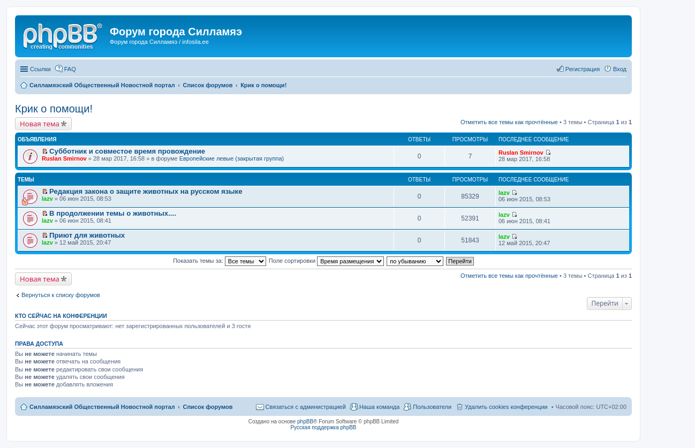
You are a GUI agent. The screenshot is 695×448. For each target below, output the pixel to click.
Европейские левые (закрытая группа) (231, 158)
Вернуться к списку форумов (60, 295)
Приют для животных (87, 235)
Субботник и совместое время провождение (127, 151)
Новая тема (39, 123)
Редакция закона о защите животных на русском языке (145, 191)
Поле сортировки (326, 260)
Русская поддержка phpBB (323, 427)
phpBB (305, 421)
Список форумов (207, 407)
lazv (47, 198)
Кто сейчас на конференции (61, 316)
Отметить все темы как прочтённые (509, 122)
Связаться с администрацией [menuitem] (306, 407)
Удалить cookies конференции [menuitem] (506, 407)
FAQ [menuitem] (70, 69)
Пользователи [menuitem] (432, 407)
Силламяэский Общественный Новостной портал (102, 407)
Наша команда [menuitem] (379, 407)
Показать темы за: (219, 260)
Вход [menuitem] (619, 69)
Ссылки (40, 69)
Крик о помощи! (54, 109)
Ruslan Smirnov (64, 158)
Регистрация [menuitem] (582, 69)
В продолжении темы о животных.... (112, 213)
